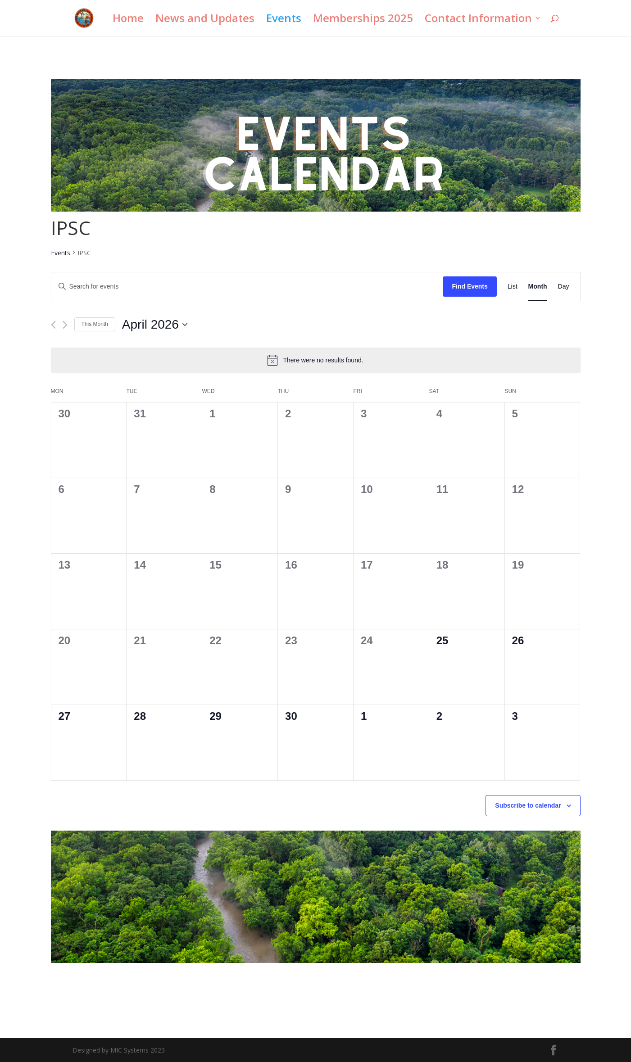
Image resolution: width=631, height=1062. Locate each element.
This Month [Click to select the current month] (95, 324)
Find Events (469, 286)
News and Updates (204, 20)
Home (128, 20)
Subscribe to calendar (528, 805)
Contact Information (478, 20)
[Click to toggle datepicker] (154, 325)
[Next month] (65, 325)
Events (283, 20)
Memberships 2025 (363, 20)
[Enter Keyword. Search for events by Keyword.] (247, 286)
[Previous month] (53, 325)
